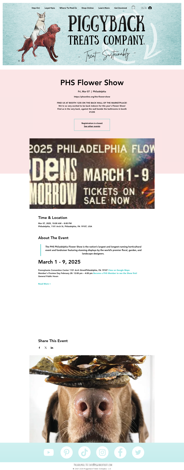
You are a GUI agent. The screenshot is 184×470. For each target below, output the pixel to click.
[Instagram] (102, 452)
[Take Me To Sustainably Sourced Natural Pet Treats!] (41, 42)
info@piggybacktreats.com (100, 465)
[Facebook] (120, 452)
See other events (92, 126)
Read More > (44, 284)
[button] (35, 8)
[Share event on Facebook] (39, 348)
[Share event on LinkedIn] (52, 348)
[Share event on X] (45, 348)
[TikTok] (84, 452)
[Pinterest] (66, 452)
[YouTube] (49, 452)
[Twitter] (138, 452)
